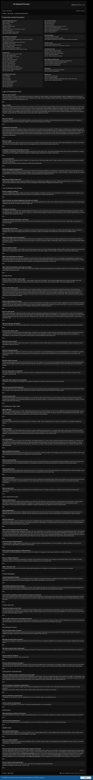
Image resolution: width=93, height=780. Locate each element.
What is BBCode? (6, 75)
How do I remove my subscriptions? (52, 65)
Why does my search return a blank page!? (53, 53)
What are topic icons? (7, 86)
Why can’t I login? (6, 27)
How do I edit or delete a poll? (9, 61)
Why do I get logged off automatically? (10, 31)
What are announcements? (8, 82)
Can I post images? (6, 79)
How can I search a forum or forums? (52, 50)
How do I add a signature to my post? (10, 56)
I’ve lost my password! (7, 30)
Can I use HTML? (6, 76)
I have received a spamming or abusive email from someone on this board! (60, 39)
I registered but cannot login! (8, 26)
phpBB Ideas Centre (67, 741)
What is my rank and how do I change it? (11, 47)
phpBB (69, 231)
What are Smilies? (6, 78)
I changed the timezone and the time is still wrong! (13, 42)
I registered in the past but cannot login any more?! (13, 29)
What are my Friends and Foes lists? (52, 44)
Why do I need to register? (8, 22)
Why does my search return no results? (53, 51)
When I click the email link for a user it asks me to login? (14, 49)
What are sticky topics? (7, 83)
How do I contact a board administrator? (53, 80)
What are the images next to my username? (12, 45)
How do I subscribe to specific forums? (52, 63)
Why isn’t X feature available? (51, 77)
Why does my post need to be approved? (11, 69)
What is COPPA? (6, 23)
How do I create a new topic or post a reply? (12, 54)
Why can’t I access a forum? (8, 62)
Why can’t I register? (6, 24)
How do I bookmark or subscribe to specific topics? (55, 62)
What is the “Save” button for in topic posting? (12, 67)
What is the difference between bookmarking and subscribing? (58, 60)
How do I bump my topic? (8, 70)
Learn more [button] (41, 777)
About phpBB (24, 734)
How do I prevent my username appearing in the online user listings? (17, 39)
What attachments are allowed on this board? (54, 69)
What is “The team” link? (49, 31)
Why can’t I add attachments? (9, 63)
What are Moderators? (49, 23)
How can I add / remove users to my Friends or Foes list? (57, 45)
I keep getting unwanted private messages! (53, 38)
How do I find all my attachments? (51, 71)
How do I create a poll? (7, 58)
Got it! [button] (85, 777)
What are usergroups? (49, 24)
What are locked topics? (7, 85)
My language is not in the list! (8, 43)
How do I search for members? (51, 54)
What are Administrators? (50, 22)
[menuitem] (10, 11)
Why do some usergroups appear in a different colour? (56, 29)
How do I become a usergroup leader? (52, 27)
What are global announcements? (9, 81)
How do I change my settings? (9, 38)
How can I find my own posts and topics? (53, 56)
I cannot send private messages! (51, 36)
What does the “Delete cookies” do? (10, 33)
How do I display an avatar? (8, 46)
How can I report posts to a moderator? (11, 66)
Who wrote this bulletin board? (51, 75)
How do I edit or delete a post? (9, 55)
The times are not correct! (8, 40)
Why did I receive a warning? (8, 65)
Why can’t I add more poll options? (10, 59)
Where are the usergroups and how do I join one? (55, 26)
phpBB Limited (42, 732)
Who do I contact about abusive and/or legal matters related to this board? (60, 78)
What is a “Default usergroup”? (51, 30)
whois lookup (20, 751)
